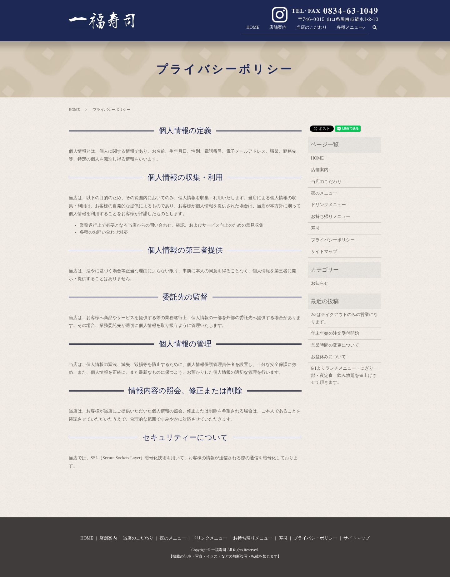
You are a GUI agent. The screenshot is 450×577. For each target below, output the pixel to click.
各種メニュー (346, 29)
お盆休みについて (328, 356)
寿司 (315, 228)
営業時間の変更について (335, 345)
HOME (239, 29)
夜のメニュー (324, 193)
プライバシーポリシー (333, 240)
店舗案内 (267, 29)
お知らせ (319, 283)
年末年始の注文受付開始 (335, 333)
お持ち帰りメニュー (330, 216)
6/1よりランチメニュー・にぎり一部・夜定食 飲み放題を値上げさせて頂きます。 (344, 375)
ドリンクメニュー (328, 204)
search (378, 30)
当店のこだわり (304, 29)
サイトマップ (324, 251)
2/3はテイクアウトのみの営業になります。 (344, 318)
